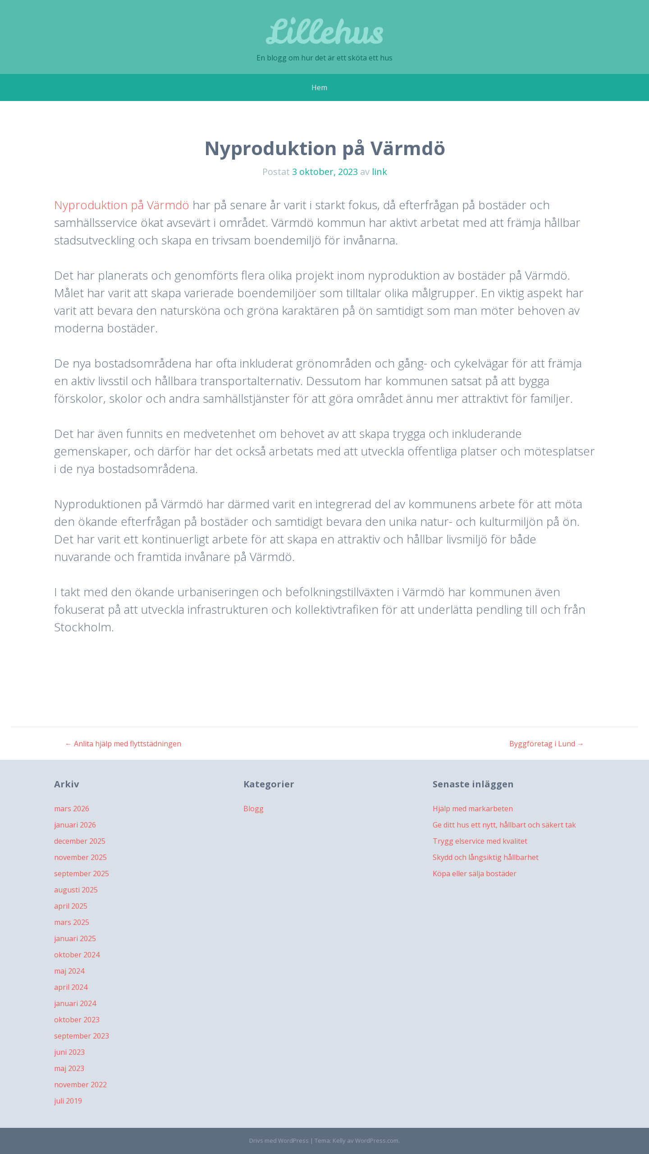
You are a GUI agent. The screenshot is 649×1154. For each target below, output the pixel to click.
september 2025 (81, 873)
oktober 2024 (77, 955)
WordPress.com (376, 1140)
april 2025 (70, 906)
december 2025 (79, 841)
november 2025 (80, 857)
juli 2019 (68, 1101)
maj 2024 (69, 971)
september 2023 (81, 1036)
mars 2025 (71, 922)
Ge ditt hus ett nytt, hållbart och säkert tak (504, 825)
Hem (319, 87)
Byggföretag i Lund (546, 744)
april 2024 (70, 987)
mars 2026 (71, 809)
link (379, 172)
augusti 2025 (76, 890)
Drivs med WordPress (279, 1140)
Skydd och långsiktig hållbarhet (486, 857)
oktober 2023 (77, 1020)
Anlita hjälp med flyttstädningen (123, 744)
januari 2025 (75, 938)
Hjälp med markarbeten (473, 809)
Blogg (253, 809)
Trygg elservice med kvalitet (480, 841)
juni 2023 (69, 1052)
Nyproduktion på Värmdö (121, 205)
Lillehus (324, 31)
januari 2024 (75, 1003)
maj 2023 (69, 1068)
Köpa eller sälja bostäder (474, 873)
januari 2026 (75, 825)
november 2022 (80, 1085)
